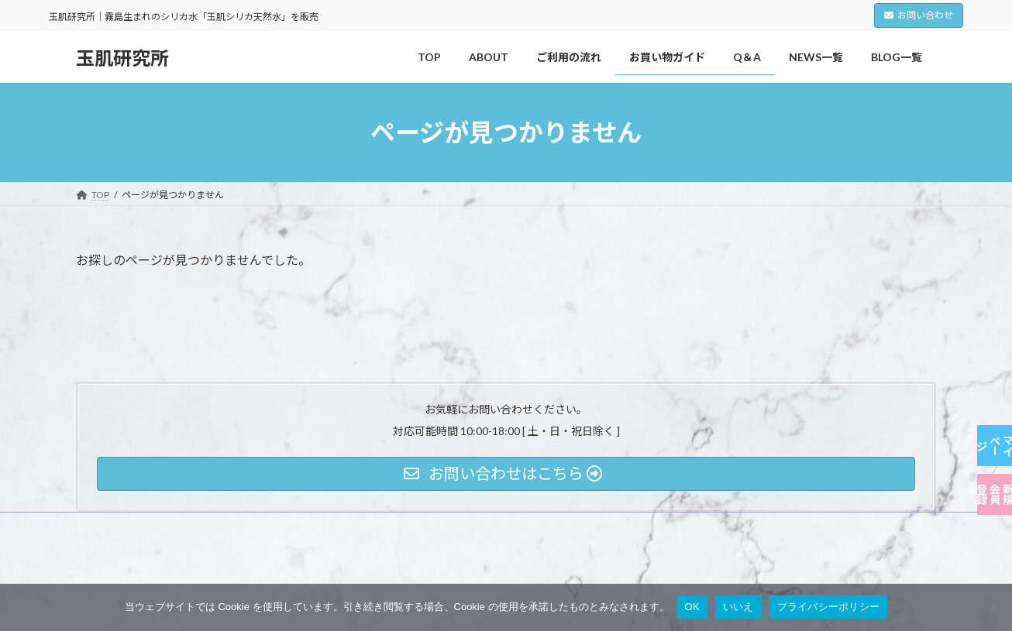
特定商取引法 (309, 526)
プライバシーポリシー (137, 526)
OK (692, 606)
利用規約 (232, 526)
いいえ (738, 606)
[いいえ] (992, 607)
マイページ (994, 368)
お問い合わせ (918, 15)
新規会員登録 (994, 468)
